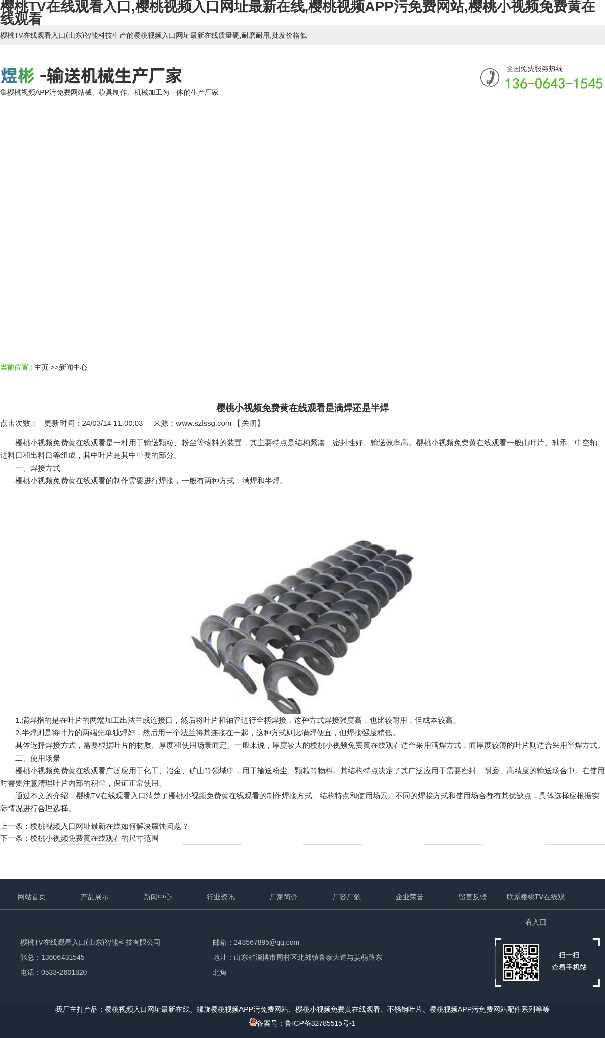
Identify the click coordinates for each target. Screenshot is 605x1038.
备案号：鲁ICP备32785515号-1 (302, 1023)
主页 (41, 367)
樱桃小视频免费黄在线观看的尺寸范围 (94, 838)
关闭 (249, 423)
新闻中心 (73, 367)
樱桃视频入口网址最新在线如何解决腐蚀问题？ (109, 826)
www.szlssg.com (203, 423)
